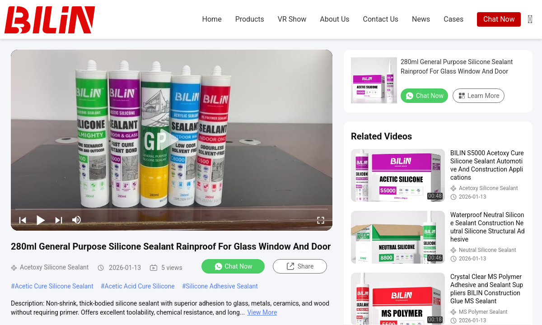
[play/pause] (41, 220)
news (421, 19)
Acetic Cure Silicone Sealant (54, 286)
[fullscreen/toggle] (321, 220)
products (249, 19)
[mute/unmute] (77, 220)
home (212, 19)
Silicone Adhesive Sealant (222, 286)
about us (334, 19)
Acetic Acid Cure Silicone (139, 286)
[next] (59, 220)
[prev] (23, 220)
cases (453, 19)
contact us (381, 19)
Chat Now (499, 19)
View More (262, 312)
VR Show (292, 19)
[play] (171, 140)
